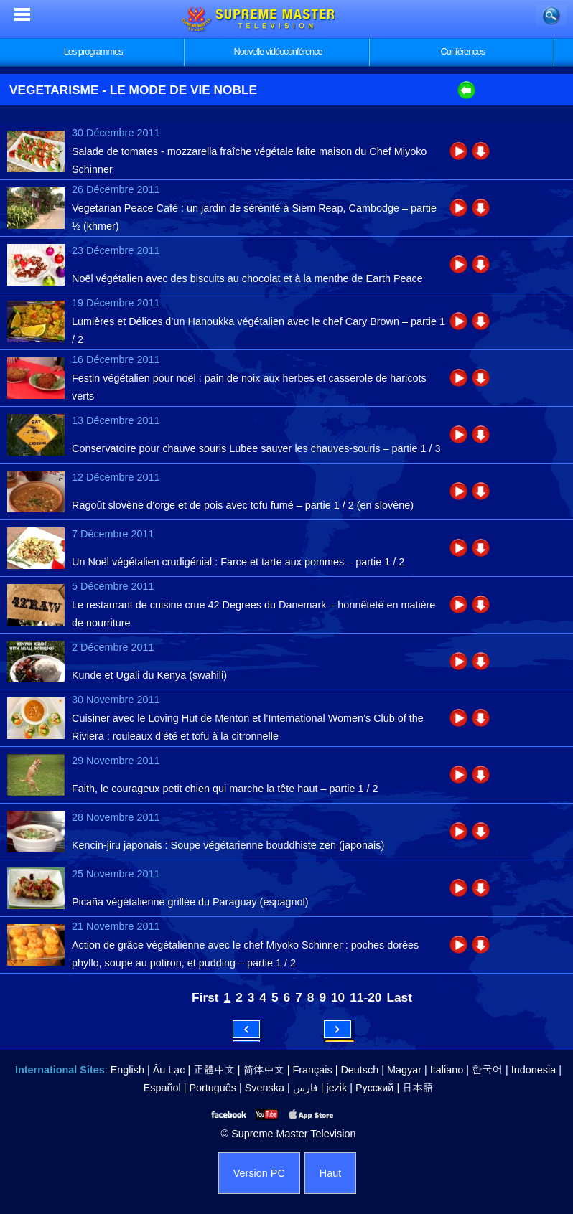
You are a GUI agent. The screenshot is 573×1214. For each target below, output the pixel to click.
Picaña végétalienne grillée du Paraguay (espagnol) (190, 902)
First (205, 997)
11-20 (365, 997)
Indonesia (533, 1070)
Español (162, 1087)
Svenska (264, 1087)
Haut (330, 1173)
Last (399, 997)
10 (338, 997)
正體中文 (214, 1070)
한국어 (487, 1070)
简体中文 (263, 1070)
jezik (336, 1087)
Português (212, 1087)
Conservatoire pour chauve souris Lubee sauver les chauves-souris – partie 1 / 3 (256, 448)
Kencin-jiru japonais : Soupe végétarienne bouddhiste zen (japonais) (228, 845)
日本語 (417, 1087)
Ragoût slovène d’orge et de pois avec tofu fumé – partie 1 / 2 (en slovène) (243, 505)
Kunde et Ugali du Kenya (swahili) (149, 675)
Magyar (404, 1070)
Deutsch (359, 1070)
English (127, 1070)
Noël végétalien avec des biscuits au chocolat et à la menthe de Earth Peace (247, 278)
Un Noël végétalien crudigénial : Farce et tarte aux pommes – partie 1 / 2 (238, 562)
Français (312, 1070)
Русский (374, 1087)
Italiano (446, 1070)
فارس (305, 1087)
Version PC (259, 1173)
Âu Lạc (169, 1070)
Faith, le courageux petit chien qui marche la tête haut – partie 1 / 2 (225, 788)
